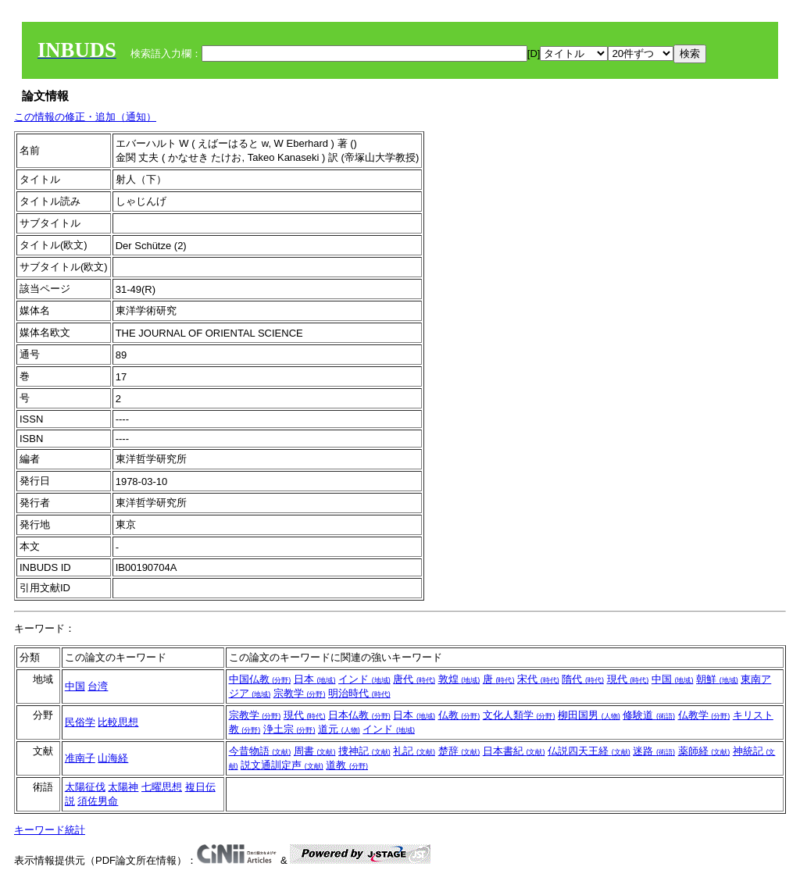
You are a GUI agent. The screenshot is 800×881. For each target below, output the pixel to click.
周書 (315, 751)
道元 (339, 729)
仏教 (459, 715)
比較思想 (118, 722)
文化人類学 (519, 715)
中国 (75, 686)
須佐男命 (97, 801)
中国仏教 (260, 679)
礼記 (414, 751)
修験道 (649, 715)
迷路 (654, 751)
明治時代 (359, 693)
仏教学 (704, 715)
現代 (628, 679)
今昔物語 (260, 751)
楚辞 (459, 751)
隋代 (583, 679)
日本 (315, 679)
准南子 (80, 758)
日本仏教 (359, 715)
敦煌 (459, 679)
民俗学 (80, 722)
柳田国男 (589, 715)
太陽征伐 (85, 787)
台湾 (98, 686)
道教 (347, 765)
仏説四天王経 (589, 751)
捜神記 (364, 751)
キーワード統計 (49, 830)
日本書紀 (514, 751)
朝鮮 (717, 679)
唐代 (414, 679)
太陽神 (123, 787)
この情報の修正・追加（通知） (85, 117)
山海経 (113, 758)
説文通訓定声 (282, 765)
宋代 (538, 679)
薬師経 (704, 751)
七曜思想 (161, 787)
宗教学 (299, 693)
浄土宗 (289, 729)
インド (364, 679)
